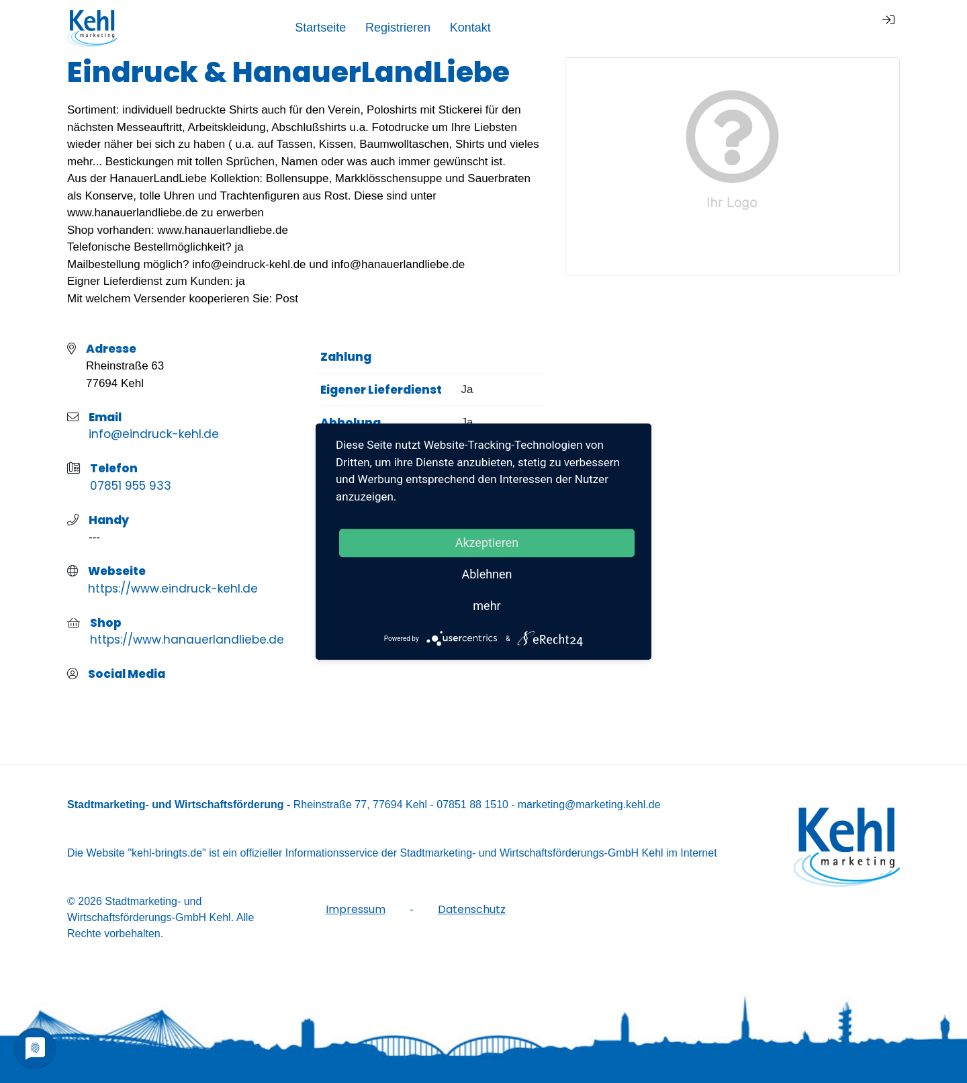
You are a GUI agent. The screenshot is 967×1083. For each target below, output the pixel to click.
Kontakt (825, 27)
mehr (486, 606)
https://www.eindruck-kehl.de (173, 588)
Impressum (355, 909)
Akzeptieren (487, 542)
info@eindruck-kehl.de (154, 434)
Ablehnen (486, 574)
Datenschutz (472, 909)
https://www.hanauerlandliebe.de (187, 640)
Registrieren (753, 27)
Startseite (675, 27)
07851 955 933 (130, 486)
